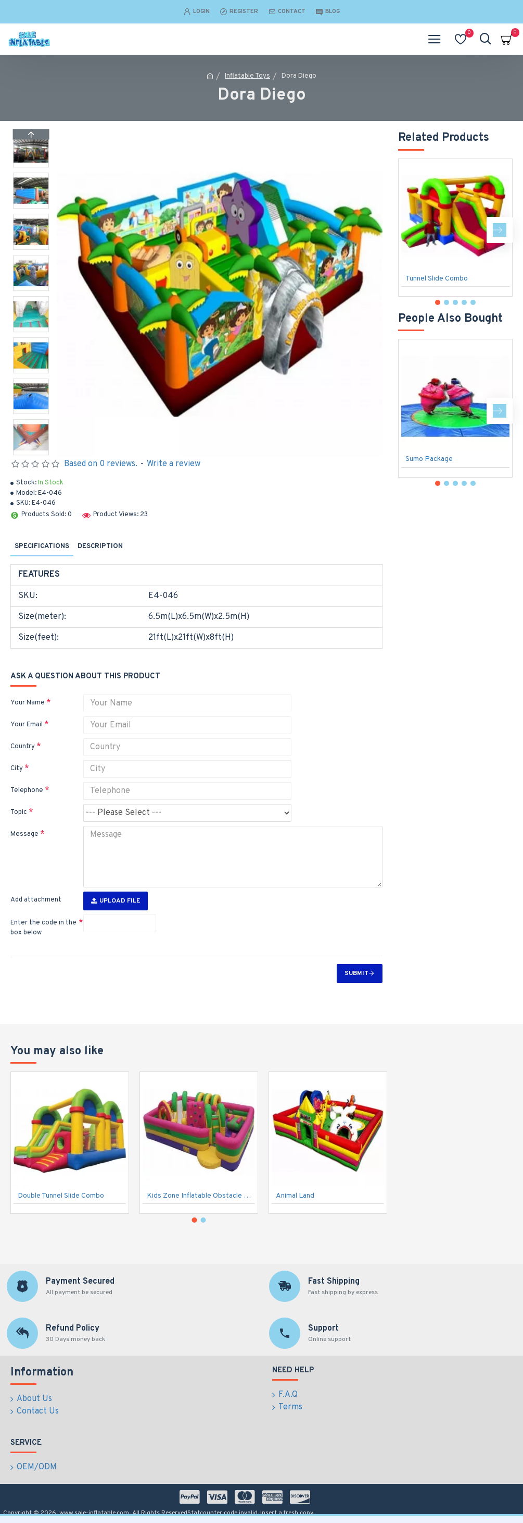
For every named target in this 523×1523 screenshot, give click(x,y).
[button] (30, 452)
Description (100, 546)
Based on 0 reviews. (100, 464)
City (16, 768)
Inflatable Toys (247, 76)
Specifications (42, 546)
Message (24, 834)
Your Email (26, 725)
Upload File (115, 901)
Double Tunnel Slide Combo (61, 1195)
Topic (18, 812)
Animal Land (295, 1195)
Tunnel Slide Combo (436, 278)
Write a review (173, 464)
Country (22, 746)
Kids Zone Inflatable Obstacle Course (201, 1195)
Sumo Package (429, 459)
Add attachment (35, 900)
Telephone (26, 790)
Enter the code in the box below (43, 928)
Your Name (27, 703)
